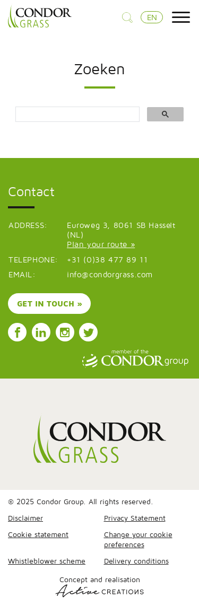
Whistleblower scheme (46, 560)
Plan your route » (101, 244)
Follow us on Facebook (17, 332)
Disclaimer (25, 517)
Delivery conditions (136, 560)
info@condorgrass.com (110, 274)
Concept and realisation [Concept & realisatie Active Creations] (99, 586)
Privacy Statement (135, 517)
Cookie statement (38, 534)
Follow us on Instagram (64, 332)
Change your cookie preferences (138, 539)
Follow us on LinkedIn (41, 332)
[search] (76, 114)
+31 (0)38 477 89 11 (107, 259)
